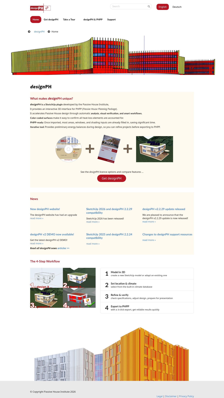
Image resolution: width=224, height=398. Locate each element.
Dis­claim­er (171, 396)
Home (36, 19)
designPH (39, 31)
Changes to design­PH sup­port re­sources (167, 234)
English (163, 6)
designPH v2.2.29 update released (163, 209)
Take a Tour (69, 19)
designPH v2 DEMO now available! (52, 234)
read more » (36, 218)
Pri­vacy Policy (186, 396)
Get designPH (51, 19)
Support (111, 19)
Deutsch (177, 6)
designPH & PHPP (92, 19)
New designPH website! (45, 209)
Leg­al (160, 396)
